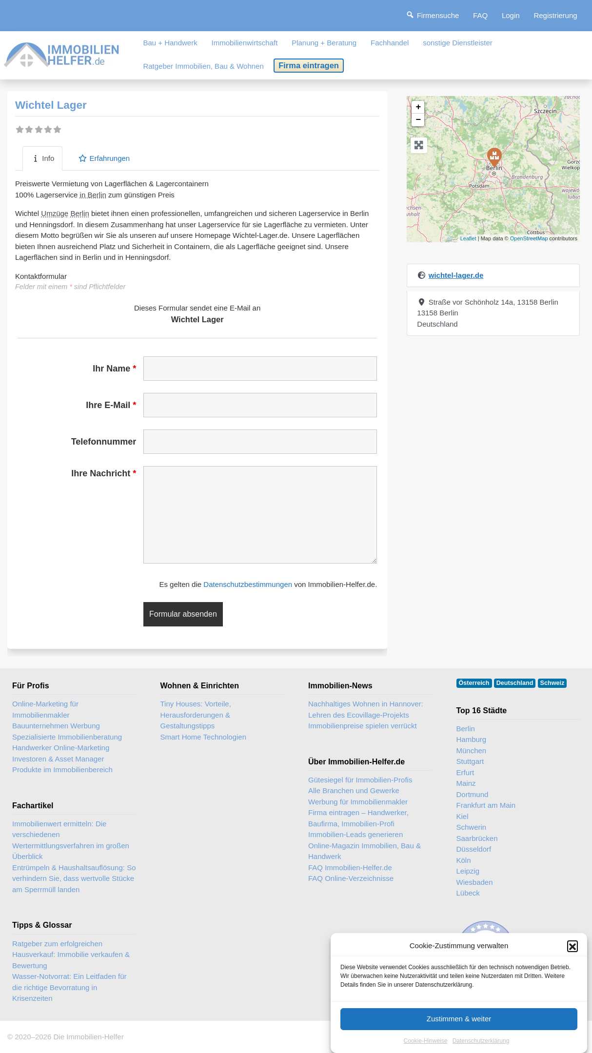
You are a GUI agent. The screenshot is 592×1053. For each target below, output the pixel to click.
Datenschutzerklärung (481, 1047)
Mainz (466, 783)
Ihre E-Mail (111, 405)
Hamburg (471, 739)
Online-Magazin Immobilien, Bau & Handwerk (364, 851)
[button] (572, 953)
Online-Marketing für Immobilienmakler (45, 709)
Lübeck (468, 893)
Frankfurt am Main (486, 805)
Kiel (462, 816)
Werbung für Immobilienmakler (358, 802)
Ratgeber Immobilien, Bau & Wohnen (203, 66)
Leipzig (468, 871)
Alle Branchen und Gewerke (353, 790)
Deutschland (514, 683)
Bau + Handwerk (170, 43)
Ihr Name (114, 368)
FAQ (480, 15)
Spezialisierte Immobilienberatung (67, 737)
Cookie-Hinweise (426, 1047)
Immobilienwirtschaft (245, 43)
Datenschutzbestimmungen (247, 584)
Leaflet (468, 238)
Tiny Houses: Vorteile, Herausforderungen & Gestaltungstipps (195, 715)
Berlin (79, 213)
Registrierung (555, 15)
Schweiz (552, 683)
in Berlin (93, 195)
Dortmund (472, 794)
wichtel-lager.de (456, 275)
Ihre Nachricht (103, 473)
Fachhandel (390, 43)
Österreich (474, 683)
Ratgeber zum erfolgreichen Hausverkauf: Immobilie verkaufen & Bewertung (71, 954)
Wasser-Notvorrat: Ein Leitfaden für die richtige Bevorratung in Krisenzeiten (69, 987)
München (471, 750)
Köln (463, 860)
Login (511, 15)
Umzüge (54, 213)
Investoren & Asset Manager (58, 759)
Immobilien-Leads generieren (355, 834)
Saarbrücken (477, 838)
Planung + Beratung (324, 43)
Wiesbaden (474, 882)
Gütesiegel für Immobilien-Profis (360, 780)
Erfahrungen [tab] (104, 158)
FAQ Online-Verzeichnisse (351, 878)
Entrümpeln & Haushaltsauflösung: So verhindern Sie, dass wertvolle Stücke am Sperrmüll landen (74, 878)
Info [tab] (42, 158)
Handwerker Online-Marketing (60, 747)
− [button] (418, 120)
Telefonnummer (104, 442)
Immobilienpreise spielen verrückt (362, 726)
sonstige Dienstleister (458, 43)
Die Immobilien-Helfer (88, 1037)
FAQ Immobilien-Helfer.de (350, 867)
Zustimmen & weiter (459, 1025)
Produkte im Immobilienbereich (62, 769)
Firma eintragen (308, 65)
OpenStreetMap (529, 238)
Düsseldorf (474, 849)
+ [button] (418, 107)
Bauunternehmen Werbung (56, 726)
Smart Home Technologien (203, 737)
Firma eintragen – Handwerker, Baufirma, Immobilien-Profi (358, 818)
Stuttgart (470, 761)
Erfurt (465, 772)
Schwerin (471, 827)
